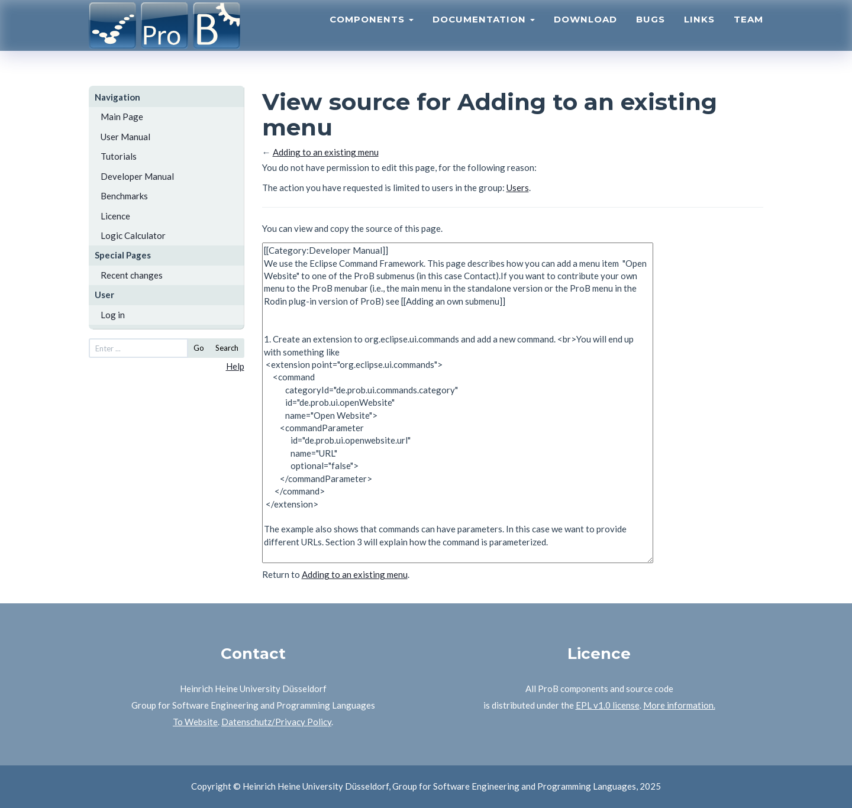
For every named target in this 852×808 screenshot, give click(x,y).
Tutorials (119, 156)
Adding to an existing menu (326, 152)
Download (585, 32)
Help (235, 366)
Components (372, 32)
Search (226, 348)
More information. (679, 705)
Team (748, 32)
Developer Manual (137, 176)
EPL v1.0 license (608, 705)
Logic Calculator (133, 235)
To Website (195, 721)
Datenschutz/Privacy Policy (276, 721)
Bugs (650, 32)
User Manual (125, 136)
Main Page (122, 116)
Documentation (484, 32)
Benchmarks (124, 195)
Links (699, 32)
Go (198, 348)
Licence (115, 216)
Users (517, 187)
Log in (113, 314)
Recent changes (132, 275)
